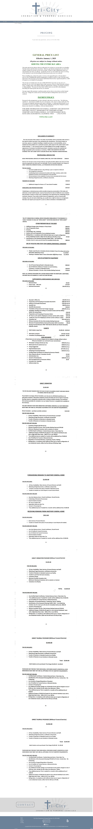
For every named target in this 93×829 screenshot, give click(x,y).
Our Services (18, 21)
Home (5, 21)
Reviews (23, 820)
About (31, 21)
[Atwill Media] (46, 824)
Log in (91, 828)
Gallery (86, 21)
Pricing (74, 21)
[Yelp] (68, 821)
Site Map (23, 822)
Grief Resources (59, 21)
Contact (43, 21)
